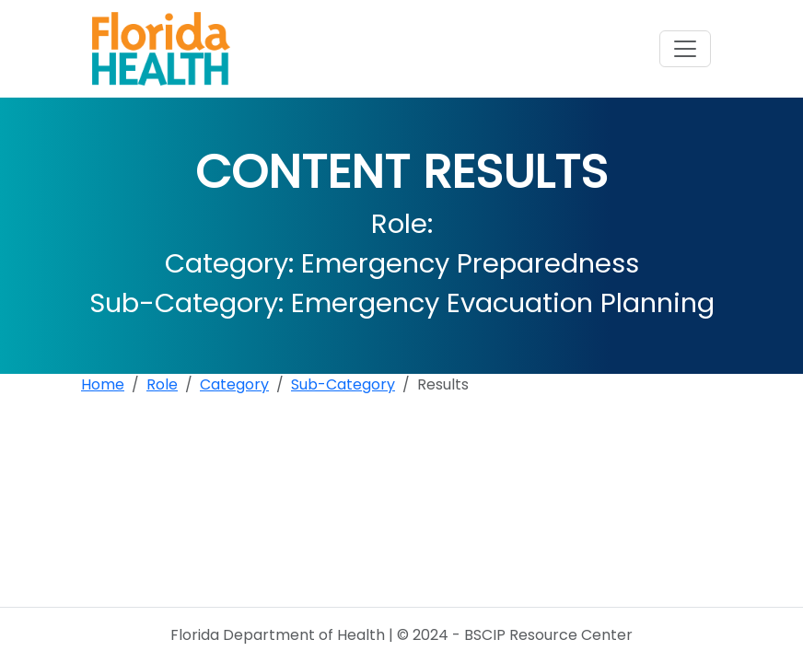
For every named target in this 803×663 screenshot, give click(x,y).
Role (162, 384)
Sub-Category (343, 384)
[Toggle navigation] (685, 48)
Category (234, 384)
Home (102, 384)
